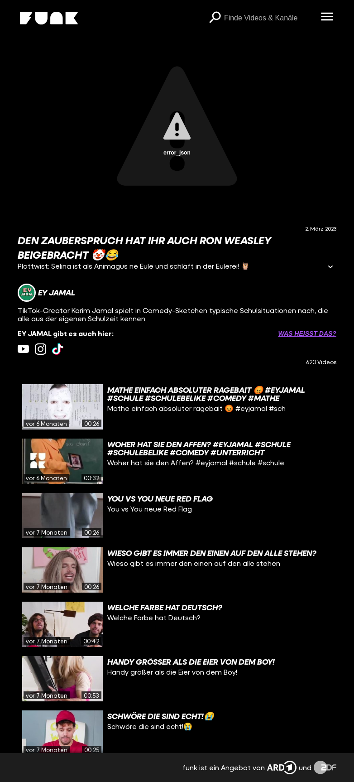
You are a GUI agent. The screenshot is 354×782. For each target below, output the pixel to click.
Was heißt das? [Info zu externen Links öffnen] (307, 333)
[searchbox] (269, 18)
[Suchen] (215, 18)
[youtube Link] (23, 349)
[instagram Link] (40, 349)
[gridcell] (177, 407)
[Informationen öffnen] (330, 267)
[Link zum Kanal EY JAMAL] (46, 293)
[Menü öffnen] (327, 17)
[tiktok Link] (57, 349)
